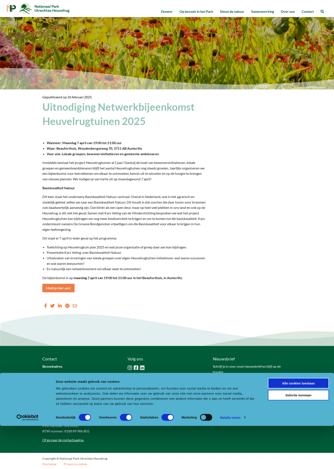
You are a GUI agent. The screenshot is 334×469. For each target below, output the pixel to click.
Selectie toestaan (298, 438)
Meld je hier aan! (58, 288)
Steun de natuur (232, 11)
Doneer (167, 11)
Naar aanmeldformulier (234, 382)
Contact (308, 11)
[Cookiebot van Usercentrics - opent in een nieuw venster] (27, 461)
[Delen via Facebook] (45, 306)
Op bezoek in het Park (196, 11)
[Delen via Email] (75, 306)
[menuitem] (167, 11)
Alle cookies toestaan (298, 426)
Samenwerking (262, 11)
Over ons (288, 11)
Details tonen (230, 460)
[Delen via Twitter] (52, 306)
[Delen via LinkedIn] (60, 306)
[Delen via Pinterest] (67, 306)
